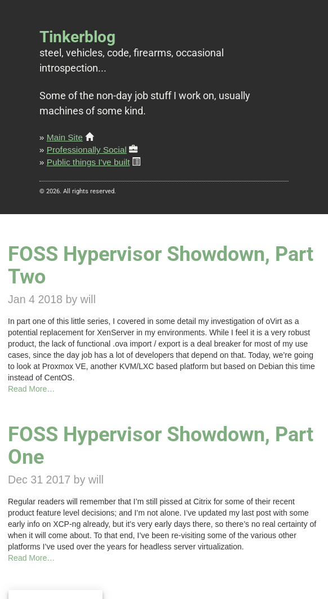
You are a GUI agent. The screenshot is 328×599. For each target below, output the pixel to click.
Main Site (65, 137)
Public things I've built (88, 162)
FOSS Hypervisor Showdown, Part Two (160, 265)
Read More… (31, 388)
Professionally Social (87, 149)
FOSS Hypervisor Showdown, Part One (160, 445)
